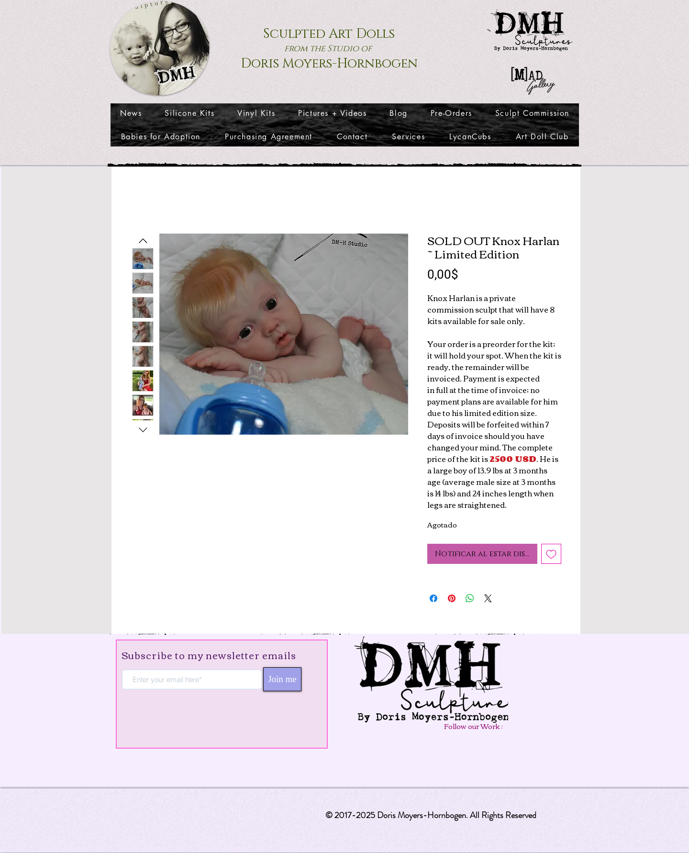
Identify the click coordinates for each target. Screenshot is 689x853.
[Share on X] (488, 598)
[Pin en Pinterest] (451, 598)
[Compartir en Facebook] (433, 598)
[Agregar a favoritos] (551, 554)
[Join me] (282, 679)
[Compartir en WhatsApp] (470, 598)
